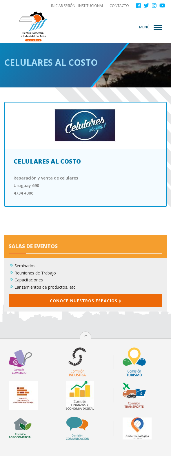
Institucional (91, 5)
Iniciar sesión (63, 5)
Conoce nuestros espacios (85, 318)
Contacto (119, 5)
